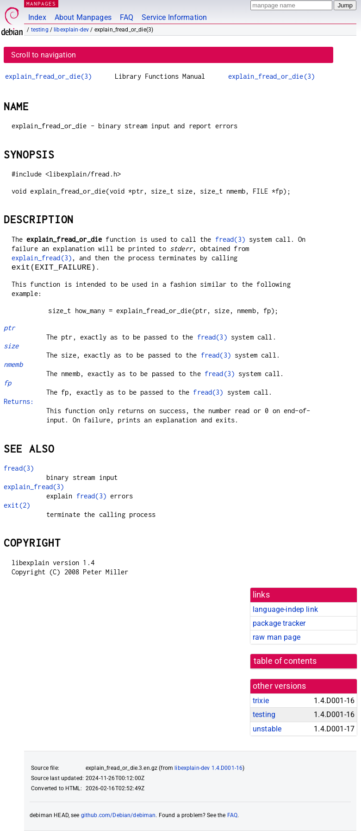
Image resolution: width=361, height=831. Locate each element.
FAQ (126, 17)
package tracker (279, 623)
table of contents (285, 661)
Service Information (174, 17)
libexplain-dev (71, 29)
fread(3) (230, 239)
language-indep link (285, 609)
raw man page (276, 637)
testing (40, 29)
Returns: (19, 401)
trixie (261, 700)
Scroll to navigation (43, 54)
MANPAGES (41, 3)
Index (37, 17)
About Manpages (83, 17)
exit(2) (17, 505)
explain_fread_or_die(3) (48, 76)
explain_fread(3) (42, 258)
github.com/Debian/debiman (118, 815)
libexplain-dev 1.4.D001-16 (208, 768)
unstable (267, 728)
